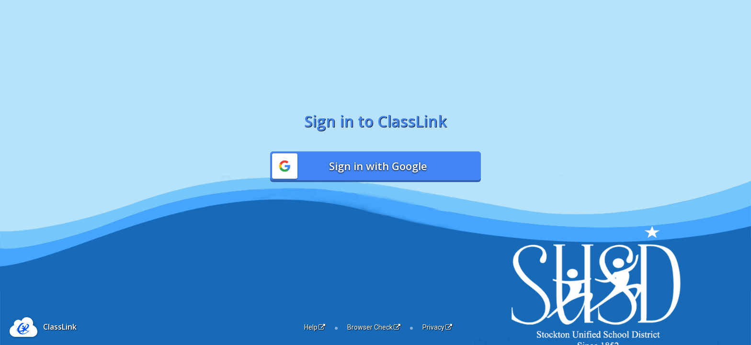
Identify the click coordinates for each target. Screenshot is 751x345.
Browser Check (373, 327)
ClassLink (60, 327)
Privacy (437, 327)
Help (314, 327)
